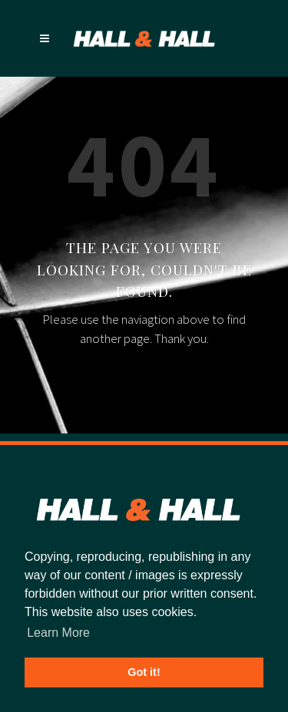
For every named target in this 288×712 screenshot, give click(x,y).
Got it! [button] (143, 672)
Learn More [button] (58, 632)
